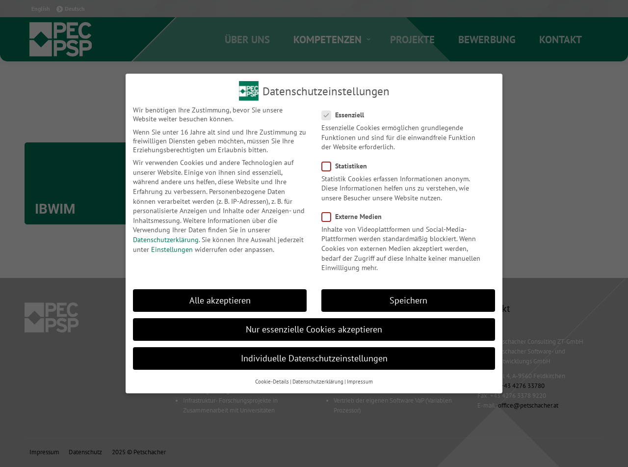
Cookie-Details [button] (272, 381)
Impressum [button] (360, 381)
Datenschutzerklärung (166, 239)
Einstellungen (172, 249)
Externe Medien (354, 216)
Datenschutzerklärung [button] (317, 381)
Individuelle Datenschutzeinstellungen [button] (314, 358)
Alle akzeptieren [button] (220, 300)
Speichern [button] (408, 300)
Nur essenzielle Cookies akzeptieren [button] (314, 329)
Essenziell (345, 114)
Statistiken (347, 166)
